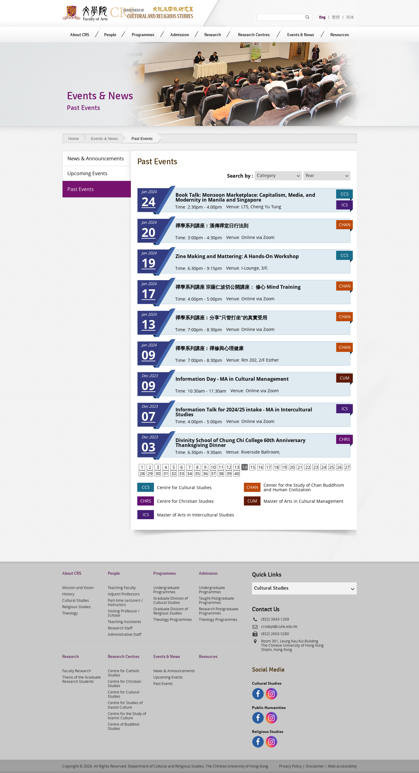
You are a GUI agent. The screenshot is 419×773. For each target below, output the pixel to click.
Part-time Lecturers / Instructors (125, 602)
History (68, 593)
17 (268, 467)
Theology (70, 613)
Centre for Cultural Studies (123, 694)
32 (173, 473)
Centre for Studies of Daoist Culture (125, 704)
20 (292, 467)
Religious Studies (76, 606)
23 (315, 467)
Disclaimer (315, 766)
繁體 (336, 17)
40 (236, 473)
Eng (322, 17)
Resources (339, 34)
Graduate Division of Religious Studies (170, 610)
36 (205, 473)
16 (260, 467)
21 (300, 467)
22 (307, 467)
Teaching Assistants (124, 621)
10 (213, 467)
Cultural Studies (75, 600)
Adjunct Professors (124, 593)
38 (221, 473)
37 (213, 473)
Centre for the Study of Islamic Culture (127, 715)
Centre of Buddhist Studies (123, 726)
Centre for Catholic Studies (124, 672)
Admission (179, 34)
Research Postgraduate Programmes (218, 610)
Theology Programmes (172, 619)
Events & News (300, 34)
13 (236, 467)
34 (189, 473)
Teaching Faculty (122, 587)
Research (212, 34)
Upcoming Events (168, 677)
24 (323, 467)
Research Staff (120, 627)
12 (229, 467)
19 (284, 467)
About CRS (79, 34)
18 (276, 467)
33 (181, 473)
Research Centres (254, 34)
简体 (350, 17)
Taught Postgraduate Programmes (216, 600)
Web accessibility (342, 766)
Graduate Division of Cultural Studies (170, 600)
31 (165, 473)
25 (331, 467)
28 (142, 473)
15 (252, 467)
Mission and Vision (78, 587)
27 (347, 467)
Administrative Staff (124, 634)
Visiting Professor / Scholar (123, 613)
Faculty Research (76, 670)
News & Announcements (174, 670)
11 (221, 467)
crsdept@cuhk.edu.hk (279, 626)
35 (197, 473)
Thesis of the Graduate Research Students (81, 679)
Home (73, 138)
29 (150, 473)
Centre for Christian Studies (124, 683)
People (110, 34)
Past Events (163, 683)
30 (157, 473)
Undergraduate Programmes (166, 589)
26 (339, 467)
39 (229, 473)
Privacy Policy (290, 766)
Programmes (143, 34)
